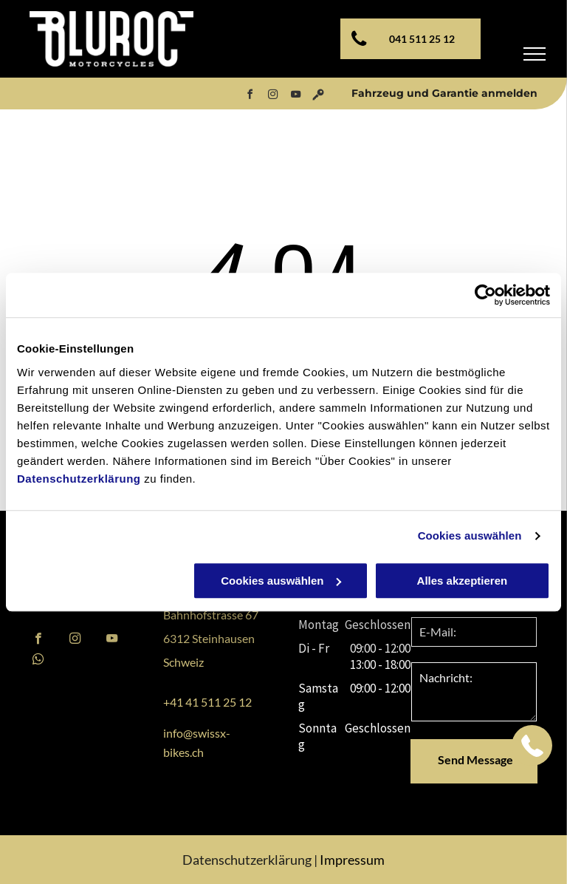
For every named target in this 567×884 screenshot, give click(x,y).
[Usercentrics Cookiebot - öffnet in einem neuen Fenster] (485, 295)
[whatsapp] (38, 660)
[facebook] (249, 96)
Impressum (352, 859)
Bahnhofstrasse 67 (210, 615)
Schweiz (183, 662)
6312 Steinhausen (209, 638)
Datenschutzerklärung (79, 478)
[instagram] (272, 96)
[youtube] (295, 96)
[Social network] (318, 96)
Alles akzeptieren (462, 580)
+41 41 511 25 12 (207, 702)
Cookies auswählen (470, 535)
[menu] (534, 54)
